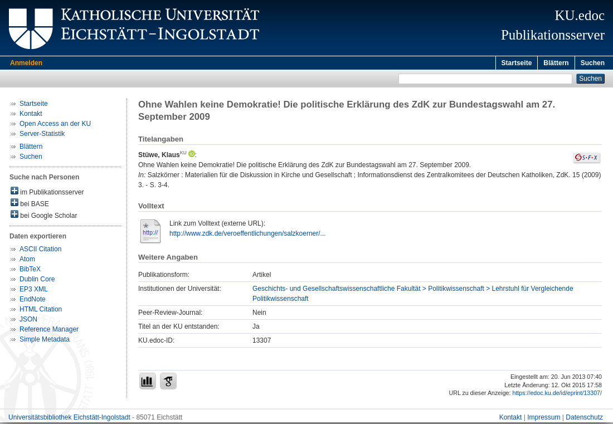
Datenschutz (584, 419)
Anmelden (26, 63)
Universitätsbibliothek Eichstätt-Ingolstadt (69, 419)
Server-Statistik (42, 135)
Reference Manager (49, 331)
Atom (27, 261)
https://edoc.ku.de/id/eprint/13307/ (557, 394)
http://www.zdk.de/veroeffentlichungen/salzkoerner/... (247, 235)
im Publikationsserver (47, 193)
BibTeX (30, 271)
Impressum (543, 419)
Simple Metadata (45, 341)
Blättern (555, 63)
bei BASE (30, 204)
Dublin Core (37, 281)
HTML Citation (41, 311)
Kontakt (31, 115)
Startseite (517, 63)
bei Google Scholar (44, 216)
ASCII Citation (40, 251)
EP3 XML (34, 291)
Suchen (593, 63)
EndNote (33, 301)
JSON (28, 321)
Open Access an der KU (55, 125)
